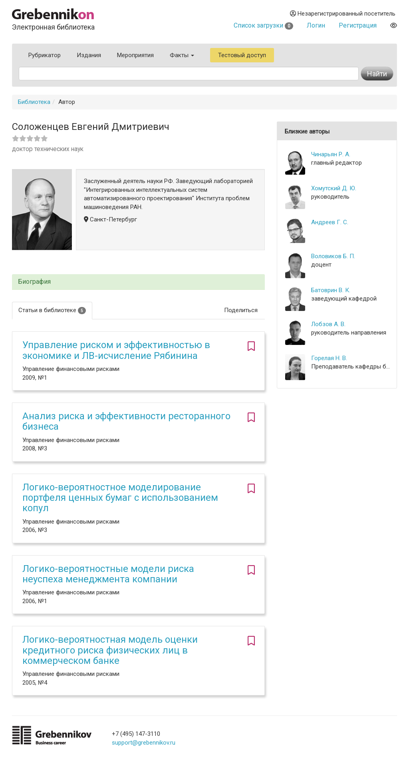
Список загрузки (263, 25)
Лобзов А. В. (328, 324)
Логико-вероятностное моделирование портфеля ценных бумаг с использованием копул (120, 498)
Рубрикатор (44, 55)
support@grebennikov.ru (143, 742)
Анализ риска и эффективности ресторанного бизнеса (126, 421)
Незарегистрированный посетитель (342, 13)
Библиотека (34, 102)
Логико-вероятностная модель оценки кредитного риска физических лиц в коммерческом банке (110, 650)
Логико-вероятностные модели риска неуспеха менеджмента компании (108, 574)
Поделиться (241, 310)
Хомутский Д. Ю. (333, 188)
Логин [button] (316, 25)
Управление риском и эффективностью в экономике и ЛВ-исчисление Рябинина (116, 350)
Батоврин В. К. (330, 290)
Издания (89, 55)
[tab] (138, 282)
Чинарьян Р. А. (330, 154)
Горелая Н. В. (329, 358)
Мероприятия (135, 55)
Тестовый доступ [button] (242, 55)
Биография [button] (34, 281)
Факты (182, 55)
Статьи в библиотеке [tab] (52, 310)
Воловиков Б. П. (333, 256)
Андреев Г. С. (329, 222)
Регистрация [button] (358, 25)
